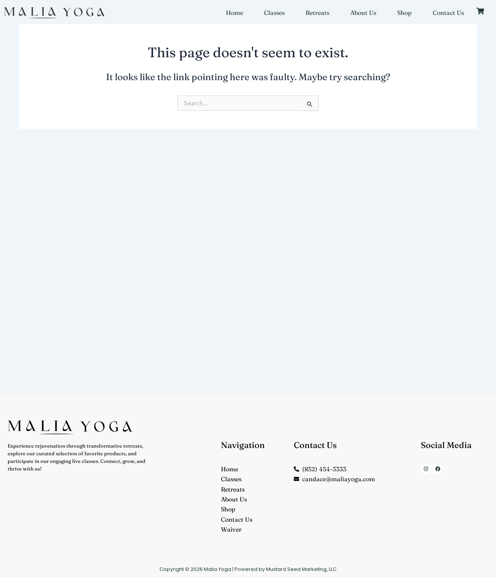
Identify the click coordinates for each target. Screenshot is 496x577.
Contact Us (448, 12)
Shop (404, 12)
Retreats (317, 12)
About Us (363, 12)
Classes (274, 12)
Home (234, 12)
